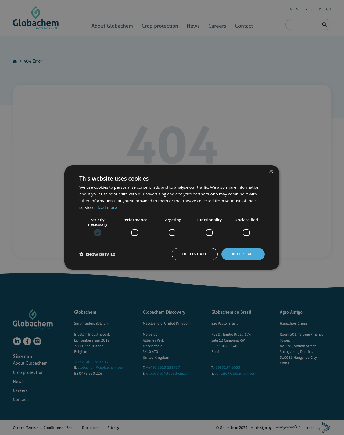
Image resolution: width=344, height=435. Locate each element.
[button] (97, 254)
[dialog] (172, 217)
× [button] (271, 172)
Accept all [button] (243, 253)
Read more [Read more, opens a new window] (106, 207)
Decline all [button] (194, 253)
